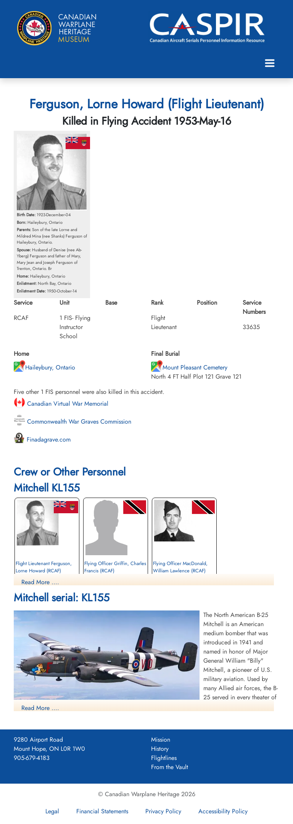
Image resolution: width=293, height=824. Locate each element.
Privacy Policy (163, 811)
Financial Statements (102, 811)
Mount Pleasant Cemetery (189, 367)
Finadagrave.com (42, 439)
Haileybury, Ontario (44, 367)
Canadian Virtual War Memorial (61, 403)
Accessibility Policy (223, 811)
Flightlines (164, 757)
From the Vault (169, 767)
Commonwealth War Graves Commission (72, 421)
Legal (52, 811)
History (160, 748)
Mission (160, 739)
